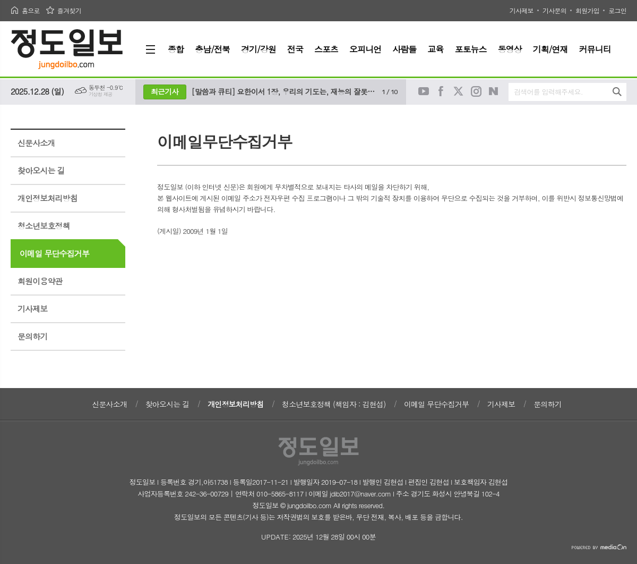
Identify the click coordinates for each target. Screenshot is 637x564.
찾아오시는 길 (41, 170)
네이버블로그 (494, 91)
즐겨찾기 (69, 10)
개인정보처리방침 (48, 198)
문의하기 (32, 336)
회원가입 (587, 10)
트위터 (459, 91)
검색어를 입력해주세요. (548, 91)
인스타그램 (476, 91)
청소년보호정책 (44, 225)
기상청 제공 (101, 94)
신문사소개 (36, 142)
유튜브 (424, 91)
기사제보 (521, 10)
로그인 (617, 10)
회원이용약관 (40, 281)
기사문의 (554, 10)
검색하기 (617, 91)
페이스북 (441, 91)
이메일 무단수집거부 (54, 253)
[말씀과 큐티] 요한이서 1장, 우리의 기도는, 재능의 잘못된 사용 (284, 91)
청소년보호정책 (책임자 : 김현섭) (333, 404)
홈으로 (31, 10)
